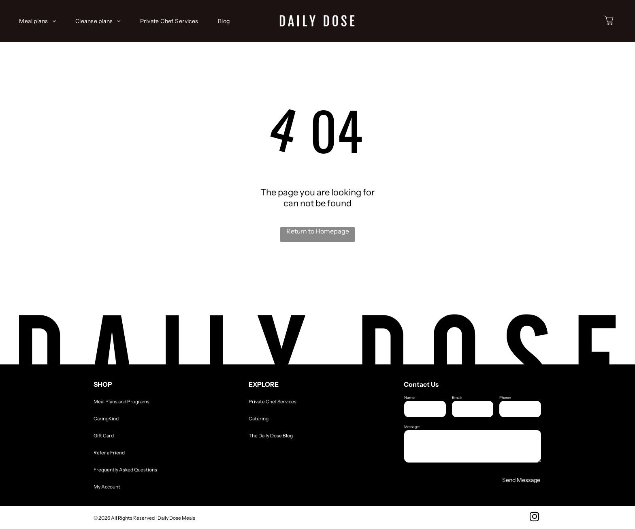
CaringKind (106, 418)
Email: (457, 397)
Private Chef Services (272, 401)
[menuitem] (41, 20)
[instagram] (534, 518)
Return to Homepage (317, 231)
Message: (412, 426)
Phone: (505, 397)
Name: (409, 397)
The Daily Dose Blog (271, 436)
